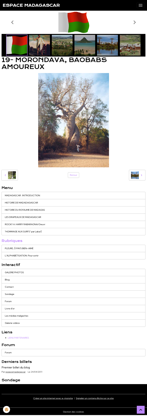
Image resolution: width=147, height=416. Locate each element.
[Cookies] (6, 409)
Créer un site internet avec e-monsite (53, 398)
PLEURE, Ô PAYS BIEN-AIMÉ (19, 248)
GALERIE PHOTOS (14, 272)
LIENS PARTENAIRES (18, 337)
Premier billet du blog (16, 367)
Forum (8, 301)
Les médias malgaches (16, 315)
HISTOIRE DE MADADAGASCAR (21, 202)
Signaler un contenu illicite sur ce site (95, 398)
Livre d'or (10, 308)
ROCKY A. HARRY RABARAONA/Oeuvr (25, 224)
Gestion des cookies (73, 411)
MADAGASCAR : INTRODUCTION (22, 195)
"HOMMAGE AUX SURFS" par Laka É (23, 231)
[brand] (31, 5)
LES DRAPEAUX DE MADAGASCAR (23, 217)
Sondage (9, 294)
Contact (9, 286)
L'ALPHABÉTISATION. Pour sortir (21, 255)
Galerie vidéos (12, 323)
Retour (73, 175)
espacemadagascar (15, 372)
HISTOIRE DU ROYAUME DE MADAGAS (25, 209)
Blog (7, 279)
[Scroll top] (141, 410)
